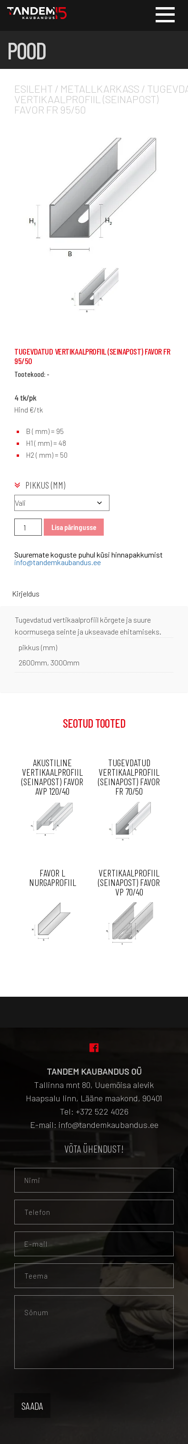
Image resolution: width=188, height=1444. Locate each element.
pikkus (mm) (45, 485)
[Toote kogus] (28, 527)
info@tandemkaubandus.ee (57, 562)
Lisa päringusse (73, 526)
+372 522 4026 (102, 1111)
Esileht (33, 88)
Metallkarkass (99, 88)
